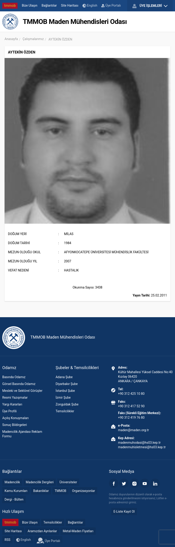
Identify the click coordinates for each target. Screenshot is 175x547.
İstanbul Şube (65, 391)
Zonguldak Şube (67, 404)
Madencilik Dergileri (40, 482)
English (89, 6)
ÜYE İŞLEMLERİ (149, 6)
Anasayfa (11, 39)
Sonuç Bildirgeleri (14, 425)
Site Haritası (69, 5)
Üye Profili (9, 411)
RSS (7, 540)
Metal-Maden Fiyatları (78, 531)
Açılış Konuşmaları (15, 418)
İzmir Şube (63, 397)
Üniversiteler (68, 482)
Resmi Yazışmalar (15, 397)
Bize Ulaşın (29, 5)
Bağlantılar (49, 5)
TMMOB (60, 491)
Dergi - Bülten (14, 499)
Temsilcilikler (65, 411)
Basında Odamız (14, 377)
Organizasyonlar (83, 491)
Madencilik (12, 482)
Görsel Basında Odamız (18, 384)
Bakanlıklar (41, 491)
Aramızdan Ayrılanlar (42, 531)
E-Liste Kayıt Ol (124, 511)
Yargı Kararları (12, 404)
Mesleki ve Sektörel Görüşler (22, 391)
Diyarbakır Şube (67, 384)
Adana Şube (64, 377)
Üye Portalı (111, 5)
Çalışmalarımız (33, 39)
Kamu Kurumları (16, 491)
